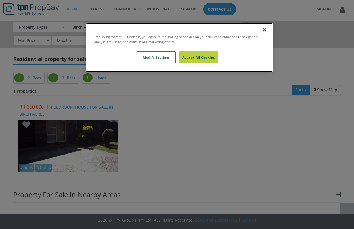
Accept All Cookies (198, 57)
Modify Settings (156, 57)
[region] (179, 47)
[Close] (264, 30)
